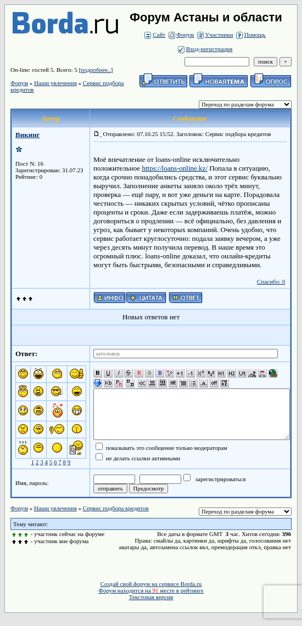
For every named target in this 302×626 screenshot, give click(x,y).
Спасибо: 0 (271, 281)
